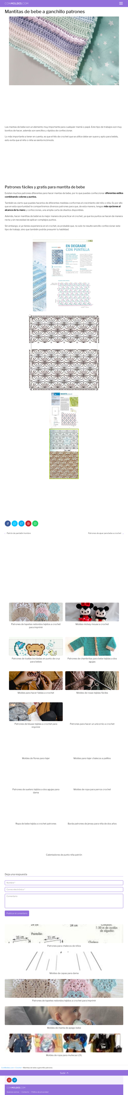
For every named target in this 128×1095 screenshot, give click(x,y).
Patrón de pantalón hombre (19, 533)
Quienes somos (13, 1092)
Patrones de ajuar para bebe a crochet (104, 533)
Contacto (25, 1092)
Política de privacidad (39, 1092)
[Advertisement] (64, 105)
